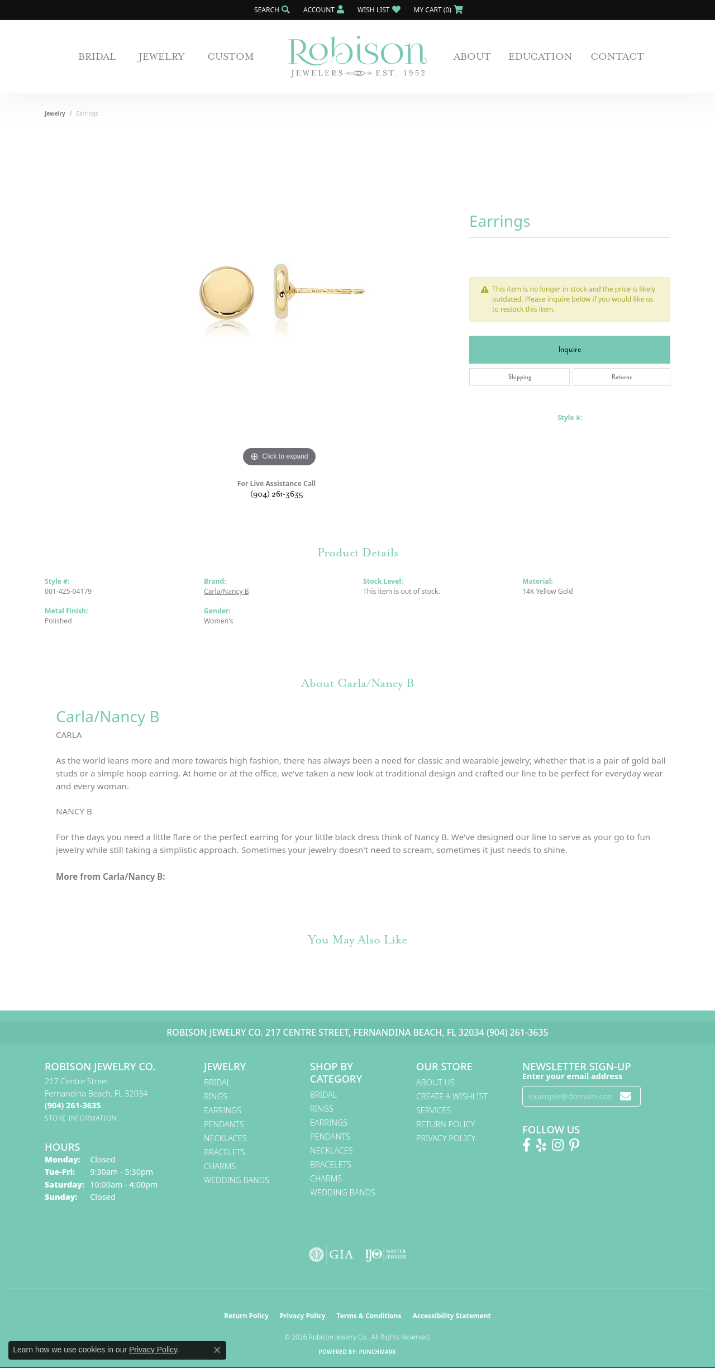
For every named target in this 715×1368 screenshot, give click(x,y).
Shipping (519, 376)
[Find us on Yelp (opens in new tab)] (541, 1145)
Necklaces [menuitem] (225, 1138)
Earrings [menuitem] (222, 1110)
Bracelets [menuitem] (224, 1152)
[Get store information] (81, 1118)
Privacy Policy (445, 1138)
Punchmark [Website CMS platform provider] (378, 1352)
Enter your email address (572, 1076)
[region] (279, 302)
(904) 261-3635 (276, 494)
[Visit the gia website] (331, 1255)
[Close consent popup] (217, 1350)
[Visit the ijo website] (386, 1255)
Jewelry (162, 56)
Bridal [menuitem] (217, 1082)
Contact (617, 56)
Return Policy (445, 1124)
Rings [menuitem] (215, 1096)
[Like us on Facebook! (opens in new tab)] (526, 1145)
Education (540, 56)
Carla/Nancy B (226, 591)
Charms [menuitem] (220, 1166)
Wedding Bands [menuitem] (236, 1180)
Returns (622, 376)
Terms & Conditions (369, 1316)
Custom (230, 56)
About (472, 56)
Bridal (97, 56)
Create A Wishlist (452, 1096)
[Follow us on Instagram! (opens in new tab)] (558, 1145)
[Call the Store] (73, 1105)
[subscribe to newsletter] (625, 1096)
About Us (435, 1082)
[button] (271, 10)
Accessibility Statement (451, 1316)
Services (433, 1110)
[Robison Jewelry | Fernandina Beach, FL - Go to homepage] (357, 56)
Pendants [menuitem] (224, 1124)
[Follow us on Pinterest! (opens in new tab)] (574, 1145)
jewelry (55, 113)
